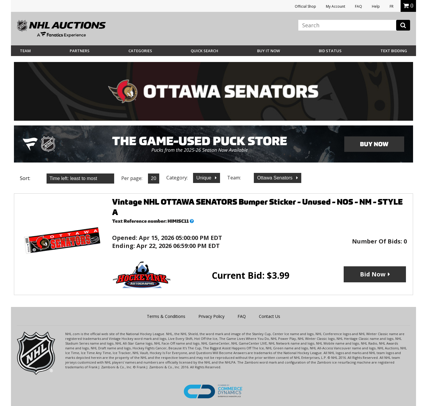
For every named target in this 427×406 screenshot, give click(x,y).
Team (25, 50)
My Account (335, 6)
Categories (140, 50)
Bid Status (330, 50)
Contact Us (269, 316)
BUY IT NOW (268, 50)
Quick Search (204, 50)
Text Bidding (393, 50)
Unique (204, 177)
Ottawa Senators (275, 177)
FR (391, 6)
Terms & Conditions (166, 316)
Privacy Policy (211, 316)
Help (376, 6)
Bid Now (372, 274)
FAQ (358, 6)
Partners (80, 50)
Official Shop (305, 6)
